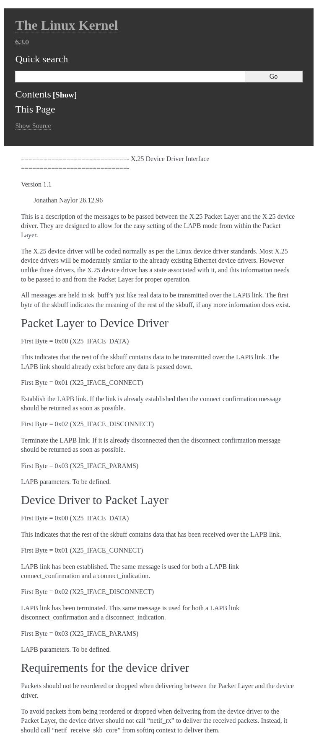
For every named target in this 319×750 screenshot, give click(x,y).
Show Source (33, 125)
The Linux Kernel (66, 25)
